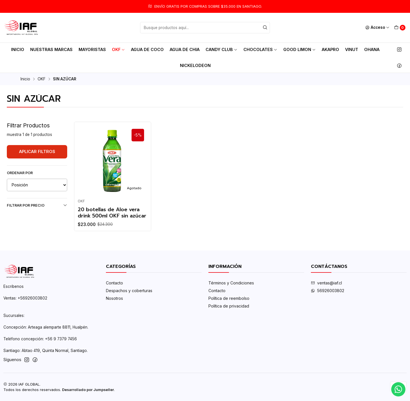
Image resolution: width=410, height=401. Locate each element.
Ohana (372, 49)
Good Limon (299, 49)
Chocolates (260, 49)
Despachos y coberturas (129, 290)
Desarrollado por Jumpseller (88, 390)
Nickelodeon (195, 65)
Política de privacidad (228, 306)
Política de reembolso (228, 298)
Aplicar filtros (37, 151)
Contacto (114, 282)
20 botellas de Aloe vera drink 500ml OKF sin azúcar (112, 212)
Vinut (351, 49)
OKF (118, 49)
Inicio (17, 49)
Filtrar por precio (37, 205)
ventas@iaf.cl (326, 282)
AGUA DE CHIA (185, 49)
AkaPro (330, 49)
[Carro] (400, 27)
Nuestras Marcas (51, 49)
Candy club (221, 49)
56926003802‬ (327, 290)
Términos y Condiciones (231, 282)
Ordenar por (20, 173)
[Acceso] (377, 28)
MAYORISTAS (92, 49)
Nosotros (114, 298)
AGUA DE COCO (147, 49)
